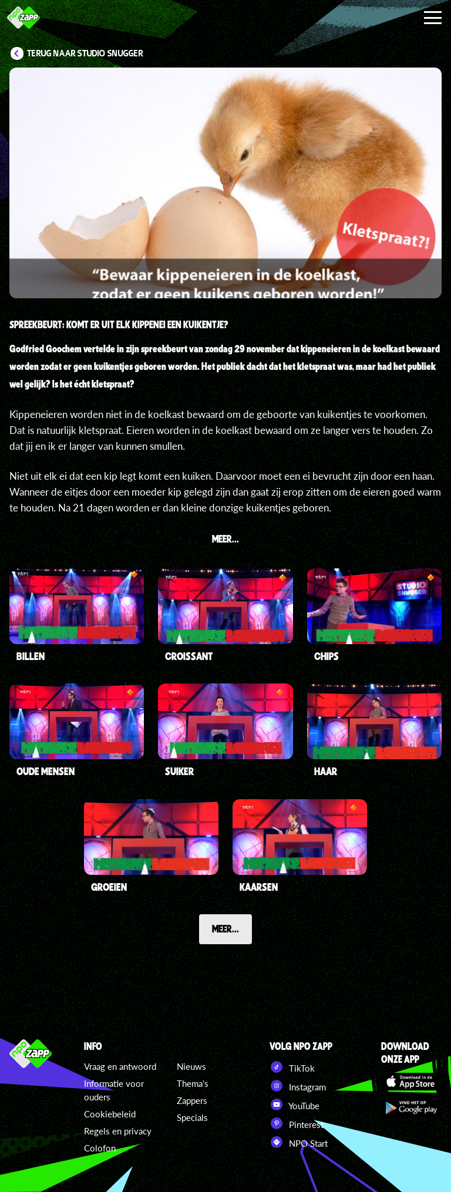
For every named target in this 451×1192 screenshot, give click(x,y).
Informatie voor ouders (114, 1090)
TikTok (292, 1067)
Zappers (192, 1100)
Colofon (100, 1148)
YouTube (294, 1104)
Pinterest (297, 1123)
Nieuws (191, 1066)
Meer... (225, 928)
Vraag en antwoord (120, 1066)
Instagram (298, 1086)
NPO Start (299, 1142)
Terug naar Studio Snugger (85, 53)
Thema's (192, 1083)
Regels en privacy (118, 1131)
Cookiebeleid (110, 1114)
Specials (192, 1117)
